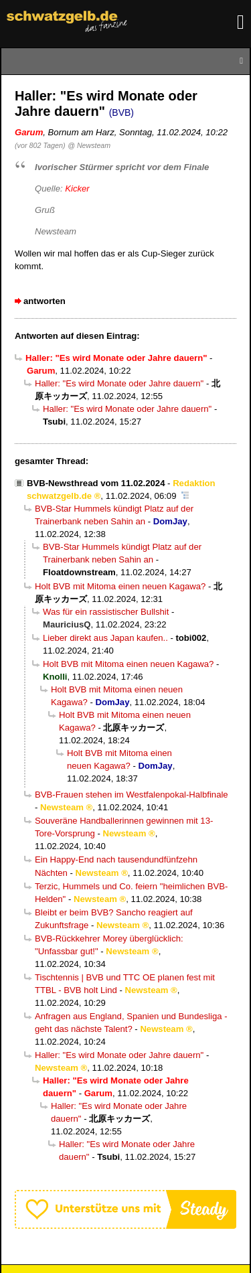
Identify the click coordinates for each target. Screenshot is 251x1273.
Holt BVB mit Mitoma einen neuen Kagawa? (120, 586)
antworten (44, 301)
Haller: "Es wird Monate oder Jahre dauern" (119, 383)
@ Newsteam (89, 145)
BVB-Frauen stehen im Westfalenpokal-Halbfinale (131, 795)
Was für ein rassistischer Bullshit (106, 612)
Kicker (77, 188)
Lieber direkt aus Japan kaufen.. (105, 638)
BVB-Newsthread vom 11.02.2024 (96, 483)
